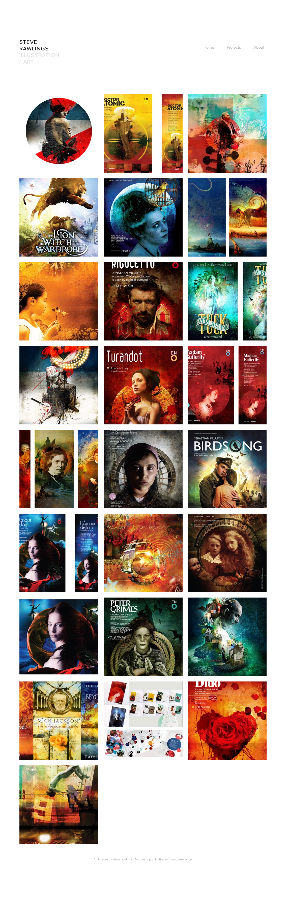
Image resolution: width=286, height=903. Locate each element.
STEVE (28, 42)
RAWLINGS (34, 48)
